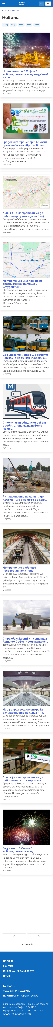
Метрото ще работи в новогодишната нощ (19, 569)
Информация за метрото (19, 971)
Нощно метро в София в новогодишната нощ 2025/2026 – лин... (25, 74)
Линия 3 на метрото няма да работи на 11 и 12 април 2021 (23, 779)
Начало (5, 10)
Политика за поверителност (21, 995)
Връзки (7, 976)
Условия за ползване (16, 991)
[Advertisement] (25, 904)
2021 (29, 25)
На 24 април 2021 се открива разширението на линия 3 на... (24, 711)
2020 (37, 25)
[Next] (39, 936)
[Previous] (14, 936)
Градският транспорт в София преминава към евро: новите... (25, 143)
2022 (21, 25)
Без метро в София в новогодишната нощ (18, 850)
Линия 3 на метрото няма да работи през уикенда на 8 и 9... (24, 214)
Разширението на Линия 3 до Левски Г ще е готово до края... (25, 498)
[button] (3, 3)
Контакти (9, 986)
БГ (41, 4)
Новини (15, 10)
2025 (5, 25)
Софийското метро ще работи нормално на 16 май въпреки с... (25, 356)
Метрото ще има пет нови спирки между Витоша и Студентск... (22, 284)
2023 (13, 25)
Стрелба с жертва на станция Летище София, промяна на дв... (25, 640)
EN (48, 4)
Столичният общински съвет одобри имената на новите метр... (24, 425)
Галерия (8, 966)
